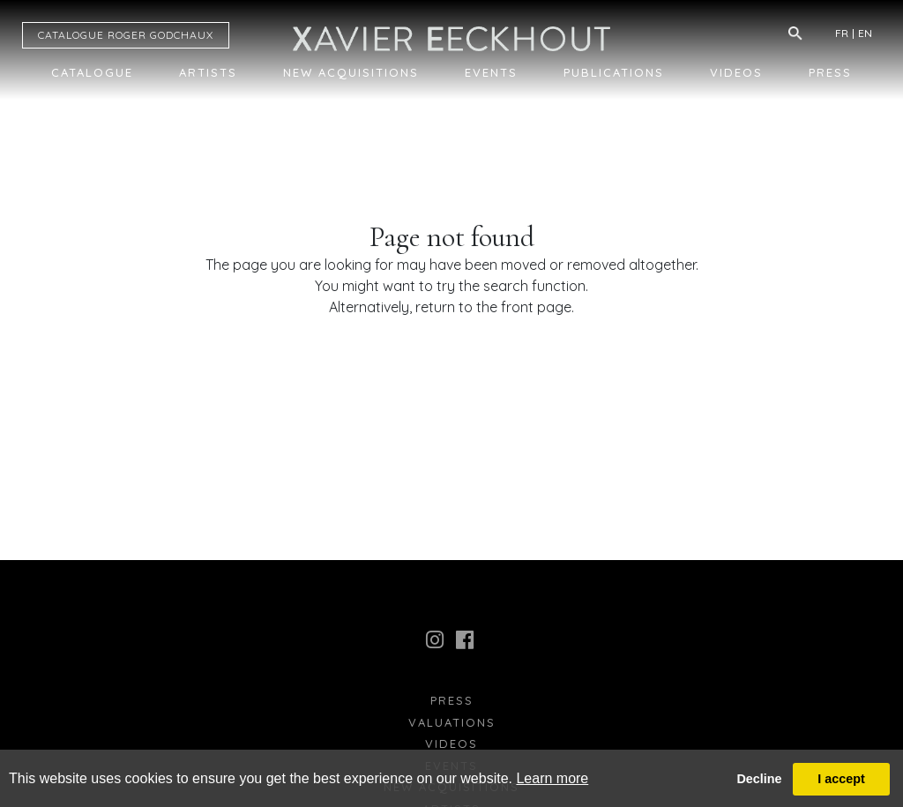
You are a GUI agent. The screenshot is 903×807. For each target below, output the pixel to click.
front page (536, 307)
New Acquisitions (351, 72)
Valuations (452, 722)
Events (491, 72)
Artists (208, 72)
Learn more (552, 778)
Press (830, 72)
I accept (841, 779)
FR (841, 33)
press (452, 700)
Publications (613, 72)
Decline (758, 779)
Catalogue (92, 72)
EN (865, 33)
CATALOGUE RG (125, 34)
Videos (736, 72)
